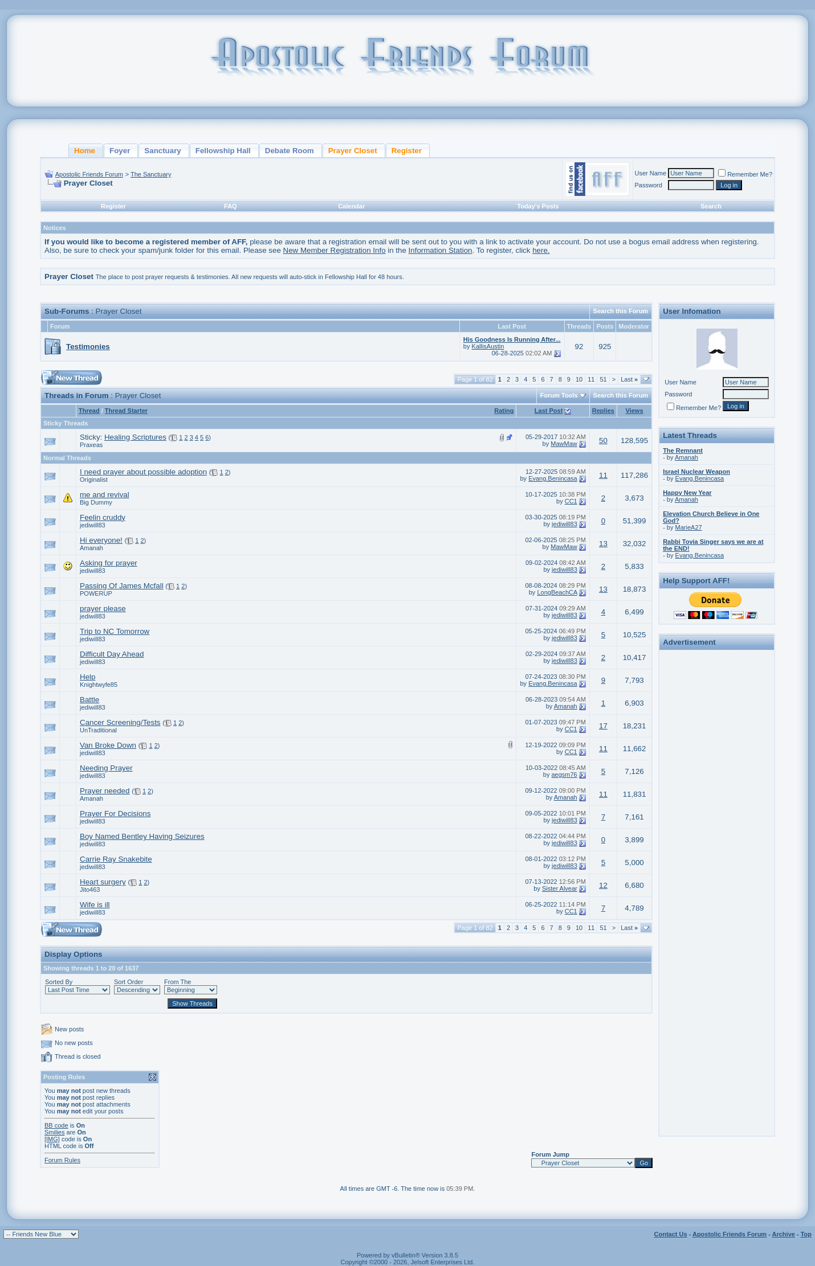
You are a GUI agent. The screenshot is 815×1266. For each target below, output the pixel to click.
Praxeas (91, 444)
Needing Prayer (106, 768)
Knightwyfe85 (98, 684)
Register (113, 206)
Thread (89, 410)
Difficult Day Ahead (112, 654)
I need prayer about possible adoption (143, 472)
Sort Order (128, 981)
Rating (504, 410)
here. (540, 250)
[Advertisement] (717, 824)
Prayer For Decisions (115, 813)
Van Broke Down (108, 745)
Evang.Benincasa (552, 478)
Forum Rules (62, 1160)
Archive (783, 1234)
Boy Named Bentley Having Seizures (142, 836)
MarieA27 (688, 527)
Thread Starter (126, 410)
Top (806, 1234)
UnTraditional (98, 730)
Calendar (351, 206)
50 (603, 440)
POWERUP (96, 593)
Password (648, 185)
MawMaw (564, 443)
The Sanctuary (151, 174)
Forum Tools (559, 395)
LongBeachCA (557, 592)
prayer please (103, 608)
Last (629, 379)
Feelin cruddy (102, 517)
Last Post (549, 410)
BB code (56, 1125)
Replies (603, 410)
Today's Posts (538, 206)
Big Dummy (96, 502)
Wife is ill (95, 904)
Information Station (440, 250)
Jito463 (90, 889)
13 (603, 543)
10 (579, 379)
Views (634, 410)
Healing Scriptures (135, 437)
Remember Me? (745, 174)
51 (603, 379)
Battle (89, 699)
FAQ (230, 206)
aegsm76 (564, 774)
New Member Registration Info (334, 250)
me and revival (104, 494)
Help (87, 677)
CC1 (571, 501)
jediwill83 (92, 525)
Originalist (94, 479)
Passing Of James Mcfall (122, 585)
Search (711, 206)
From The (177, 981)
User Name (651, 173)
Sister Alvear (559, 888)
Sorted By (58, 981)
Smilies (54, 1132)
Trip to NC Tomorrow (114, 631)
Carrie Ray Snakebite (116, 859)
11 (591, 379)
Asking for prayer (108, 563)
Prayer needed (104, 790)
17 (603, 726)
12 (603, 885)
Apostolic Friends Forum (89, 174)
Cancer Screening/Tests (120, 722)
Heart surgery (103, 882)
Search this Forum (621, 311)
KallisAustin (488, 346)
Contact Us (670, 1234)
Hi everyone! (101, 540)
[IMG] (52, 1139)
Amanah (91, 547)
